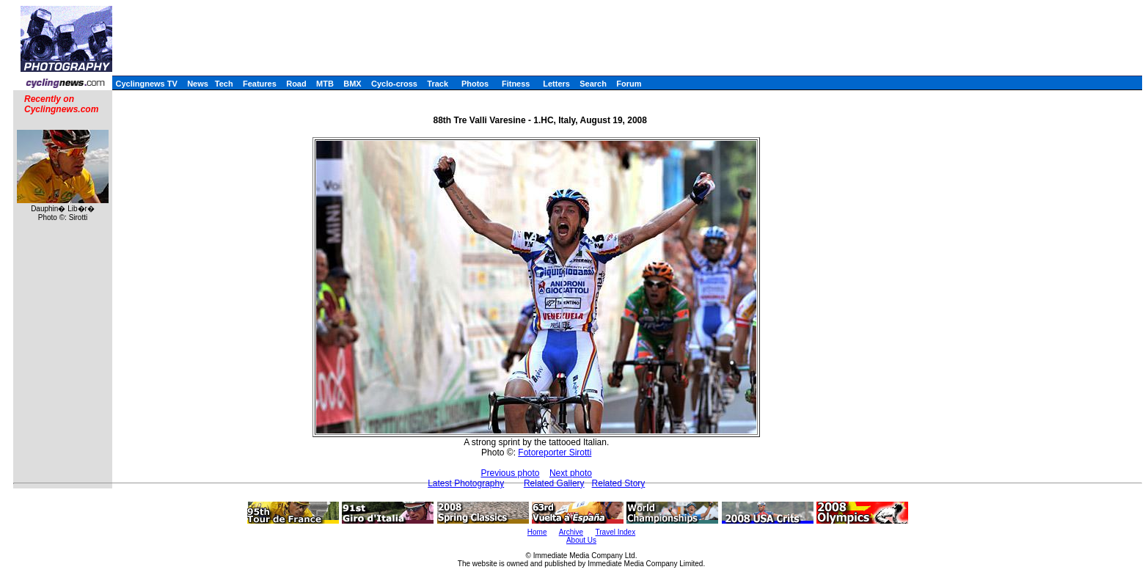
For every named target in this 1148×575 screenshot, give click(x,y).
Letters (556, 83)
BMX (352, 83)
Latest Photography (466, 483)
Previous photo (509, 473)
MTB (325, 83)
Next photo (570, 473)
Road (296, 83)
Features (260, 83)
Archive (571, 532)
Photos (475, 83)
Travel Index (616, 532)
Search (593, 83)
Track (437, 83)
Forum (628, 83)
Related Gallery (554, 483)
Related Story (619, 483)
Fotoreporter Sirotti (554, 452)
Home (537, 532)
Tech (224, 83)
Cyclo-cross (394, 83)
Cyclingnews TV (146, 83)
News (197, 83)
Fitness (516, 83)
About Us (581, 540)
